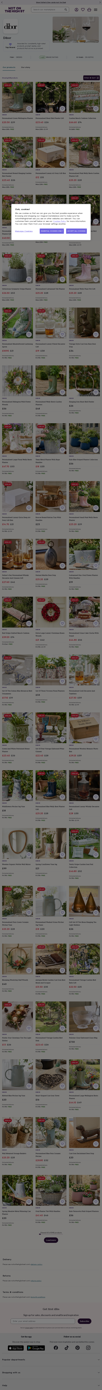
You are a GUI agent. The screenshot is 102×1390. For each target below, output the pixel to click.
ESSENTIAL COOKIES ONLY (52, 231)
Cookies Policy (59, 221)
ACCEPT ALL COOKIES (76, 231)
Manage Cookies (24, 231)
